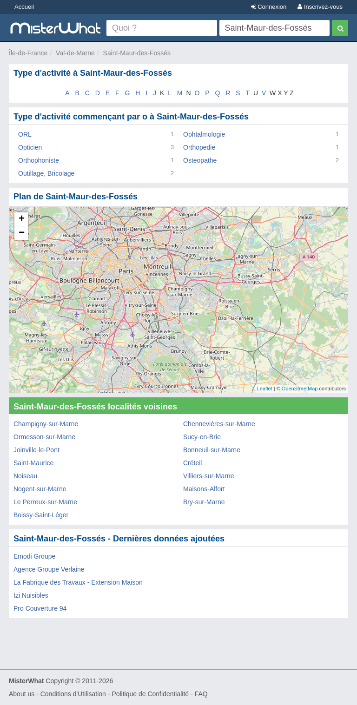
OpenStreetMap (300, 388)
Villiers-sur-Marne (208, 476)
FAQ (201, 694)
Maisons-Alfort (204, 489)
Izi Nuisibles (30, 595)
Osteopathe (200, 160)
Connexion (269, 6)
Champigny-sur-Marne (45, 424)
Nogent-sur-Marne (39, 489)
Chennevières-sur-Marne (219, 424)
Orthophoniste (38, 160)
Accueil (24, 6)
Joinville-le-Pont (36, 450)
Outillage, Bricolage (46, 173)
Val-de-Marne (75, 53)
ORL (25, 134)
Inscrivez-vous (320, 6)
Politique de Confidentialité (150, 694)
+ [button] (22, 219)
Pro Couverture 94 (39, 608)
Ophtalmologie (204, 134)
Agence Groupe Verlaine (49, 569)
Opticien (30, 147)
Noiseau (25, 476)
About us (21, 694)
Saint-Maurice (33, 463)
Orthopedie (199, 147)
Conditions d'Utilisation (73, 694)
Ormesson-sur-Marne (44, 437)
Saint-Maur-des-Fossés (137, 53)
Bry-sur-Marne (204, 502)
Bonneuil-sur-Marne (211, 450)
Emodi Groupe (34, 556)
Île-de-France (28, 53)
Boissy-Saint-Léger (40, 515)
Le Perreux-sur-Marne (45, 502)
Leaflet (264, 388)
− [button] (22, 233)
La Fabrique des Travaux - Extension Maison (78, 582)
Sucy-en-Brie (202, 437)
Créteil (192, 463)
